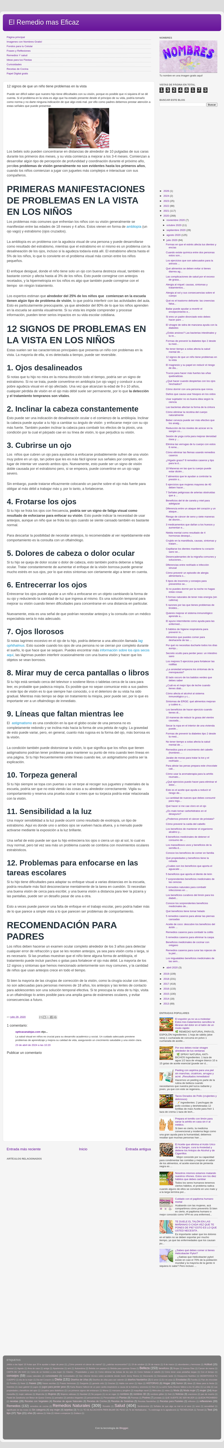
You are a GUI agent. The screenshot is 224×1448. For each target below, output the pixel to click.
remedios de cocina (39, 1406)
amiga (46, 1368)
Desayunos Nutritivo (186, 1376)
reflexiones (206, 1401)
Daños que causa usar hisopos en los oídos (191, 394)
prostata (158, 1398)
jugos (35, 1387)
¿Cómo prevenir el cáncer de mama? (85, 1364)
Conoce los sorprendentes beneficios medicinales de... (187, 905)
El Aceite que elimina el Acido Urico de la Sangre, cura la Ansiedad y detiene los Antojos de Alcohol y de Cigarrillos (195, 1149)
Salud (119, 1405)
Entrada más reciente (24, 1149)
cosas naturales (34, 1376)
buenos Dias (189, 1368)
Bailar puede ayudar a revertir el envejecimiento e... (184, 310)
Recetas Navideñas (147, 1401)
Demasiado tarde (165, 1376)
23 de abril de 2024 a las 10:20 (32, 1045)
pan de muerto (207, 1394)
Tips (19, 1413)
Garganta (84, 1383)
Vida (48, 1413)
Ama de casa (34, 1368)
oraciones (192, 1394)
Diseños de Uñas (79, 1379)
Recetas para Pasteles (171, 1401)
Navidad (84, 1394)
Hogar (166, 1383)
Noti (170, 1394)
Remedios (14, 1406)
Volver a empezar (62, 1413)
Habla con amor (126, 1383)
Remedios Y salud (17, 55)
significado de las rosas (17, 1410)
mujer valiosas (25, 1394)
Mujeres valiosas (68, 1394)
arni (69, 1368)
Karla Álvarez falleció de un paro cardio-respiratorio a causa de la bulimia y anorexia (109, 1387)
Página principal (16, 37)
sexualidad (209, 1406)
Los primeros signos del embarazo (83, 1390)
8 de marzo (169, 1364)
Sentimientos (143, 1406)
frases (32, 1383)
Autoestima (80, 1368)
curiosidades (51, 1376)
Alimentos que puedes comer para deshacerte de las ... (185, 639)
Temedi (200, 1410)
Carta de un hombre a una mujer (46, 1372)
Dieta (58, 1379)
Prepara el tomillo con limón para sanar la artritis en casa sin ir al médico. (193, 1121)
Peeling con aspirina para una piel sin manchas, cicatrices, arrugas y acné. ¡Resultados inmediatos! (194, 1073)
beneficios (164, 1368)
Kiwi (153, 1387)
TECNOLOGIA (186, 1410)
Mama (105, 1390)
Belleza (145, 1368)
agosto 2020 (173, 235)
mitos (167, 1390)
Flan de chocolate (209, 1380)
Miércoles (156, 1390)
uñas (29, 1413)
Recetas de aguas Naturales (68, 1401)
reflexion (192, 1401)
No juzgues (96, 1394)
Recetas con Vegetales (37, 1401)
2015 (166, 993)
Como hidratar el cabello (148, 1372)
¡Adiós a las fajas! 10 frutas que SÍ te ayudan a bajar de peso (35, 1364)
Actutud (10, 1368)
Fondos (13, 1383)
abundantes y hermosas (189, 1364)
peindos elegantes (75, 1398)
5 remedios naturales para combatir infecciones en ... (186, 889)
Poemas (135, 1398)
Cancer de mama (206, 1368)
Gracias (111, 1383)
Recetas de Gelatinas (122, 1401)
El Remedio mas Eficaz (44, 22)
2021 (166, 210)
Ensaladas (181, 1379)
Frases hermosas (68, 1383)
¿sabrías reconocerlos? (117, 1364)
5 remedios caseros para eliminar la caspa (190, 937)
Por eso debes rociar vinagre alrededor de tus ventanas (191, 1049)
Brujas (176, 1368)
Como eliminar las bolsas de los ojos (115, 1372)
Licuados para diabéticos (52, 1390)
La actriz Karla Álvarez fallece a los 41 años (179, 1387)
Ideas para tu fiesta (205, 1383)
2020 (166, 215)
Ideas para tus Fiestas (19, 59)
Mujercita (40, 1394)
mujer (203, 1390)
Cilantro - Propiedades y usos (80, 1372)
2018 (166, 978)
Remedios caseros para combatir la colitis (189, 932)
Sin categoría (39, 1409)
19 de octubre (138, 1364)
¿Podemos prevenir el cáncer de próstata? (190, 818)
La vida (206, 1387)
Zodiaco (77, 1413)
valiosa (39, 1413)
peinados (59, 1398)
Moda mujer (189, 1390)
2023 (166, 201)
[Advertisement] (35, 1196)
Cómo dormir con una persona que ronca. (189, 389)
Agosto (20, 1368)
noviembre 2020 (176, 220)
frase (23, 1383)
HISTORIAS (152, 1383)
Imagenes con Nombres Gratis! (24, 41)
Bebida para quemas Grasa (123, 1368)
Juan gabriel (23, 1387)
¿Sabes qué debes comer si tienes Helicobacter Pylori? (195, 1252)
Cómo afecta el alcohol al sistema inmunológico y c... (185, 695)
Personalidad (109, 1398)
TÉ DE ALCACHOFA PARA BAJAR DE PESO (104, 1410)
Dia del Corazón (43, 1380)
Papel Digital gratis (17, 73)
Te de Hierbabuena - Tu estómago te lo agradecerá (152, 1410)
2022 (166, 205)
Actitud (208, 1364)
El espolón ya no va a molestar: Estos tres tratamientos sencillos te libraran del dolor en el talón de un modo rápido (195, 1024)
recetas (14, 1401)
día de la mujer (26, 1380)
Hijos (140, 1383)
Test (209, 1409)
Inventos (10, 1387)
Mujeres (52, 1394)
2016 (166, 988)
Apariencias (58, 1368)
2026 (166, 191)
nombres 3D (139, 1394)
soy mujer (55, 1409)
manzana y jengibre (121, 1390)
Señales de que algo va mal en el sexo (172, 1406)
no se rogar (111, 1394)
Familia (194, 1380)
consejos (13, 1375)
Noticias (179, 1394)
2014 (166, 998)
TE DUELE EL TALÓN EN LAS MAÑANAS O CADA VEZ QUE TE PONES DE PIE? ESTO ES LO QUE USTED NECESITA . (196, 1226)
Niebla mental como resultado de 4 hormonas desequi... (186, 534)
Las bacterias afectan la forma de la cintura (190, 407)
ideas (189, 1383)
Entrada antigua (138, 1149)
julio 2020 (172, 240)
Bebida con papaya (97, 1368)
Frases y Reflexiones (19, 50)
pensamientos (93, 1398)
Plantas (123, 1397)
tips (9, 1413)
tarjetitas (68, 1409)
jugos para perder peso (54, 1387)
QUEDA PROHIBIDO (207, 1398)
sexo (198, 1406)
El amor (154, 1380)
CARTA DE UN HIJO (16, 1372)
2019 (166, 973)
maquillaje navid (141, 1390)
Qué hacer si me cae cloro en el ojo (186, 806)
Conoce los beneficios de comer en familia (190, 852)
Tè (78, 1410)
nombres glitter (157, 1394)
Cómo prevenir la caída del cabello (185, 824)
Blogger (123, 1428)
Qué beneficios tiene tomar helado (185, 911)
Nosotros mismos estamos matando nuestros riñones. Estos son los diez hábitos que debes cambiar (195, 1176)
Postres (146, 1397)
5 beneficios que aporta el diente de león (189, 874)
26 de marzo (154, 1364)
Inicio (83, 1149)
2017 (166, 983)
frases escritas (49, 1383)
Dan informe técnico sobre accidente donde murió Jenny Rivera (109, 1376)
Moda (176, 1390)
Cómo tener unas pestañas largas (181, 1372)
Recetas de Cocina (17, 69)
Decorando (148, 1376)
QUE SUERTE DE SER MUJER (180, 1398)
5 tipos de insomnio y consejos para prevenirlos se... (186, 582)
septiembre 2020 (176, 230)
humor (179, 1383)
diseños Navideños (137, 1379)
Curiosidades (14, 64)
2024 (166, 195)
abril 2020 (172, 967)
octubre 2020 (174, 225)
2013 (166, 1003)
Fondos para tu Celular (20, 46)
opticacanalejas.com (27, 1031)
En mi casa (167, 1380)
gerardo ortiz (98, 1383)
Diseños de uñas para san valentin (108, 1380)
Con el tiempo (207, 1372)
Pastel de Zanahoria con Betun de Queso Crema (29, 1398)
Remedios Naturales (71, 1405)
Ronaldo (106, 1406)
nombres (124, 1394)
